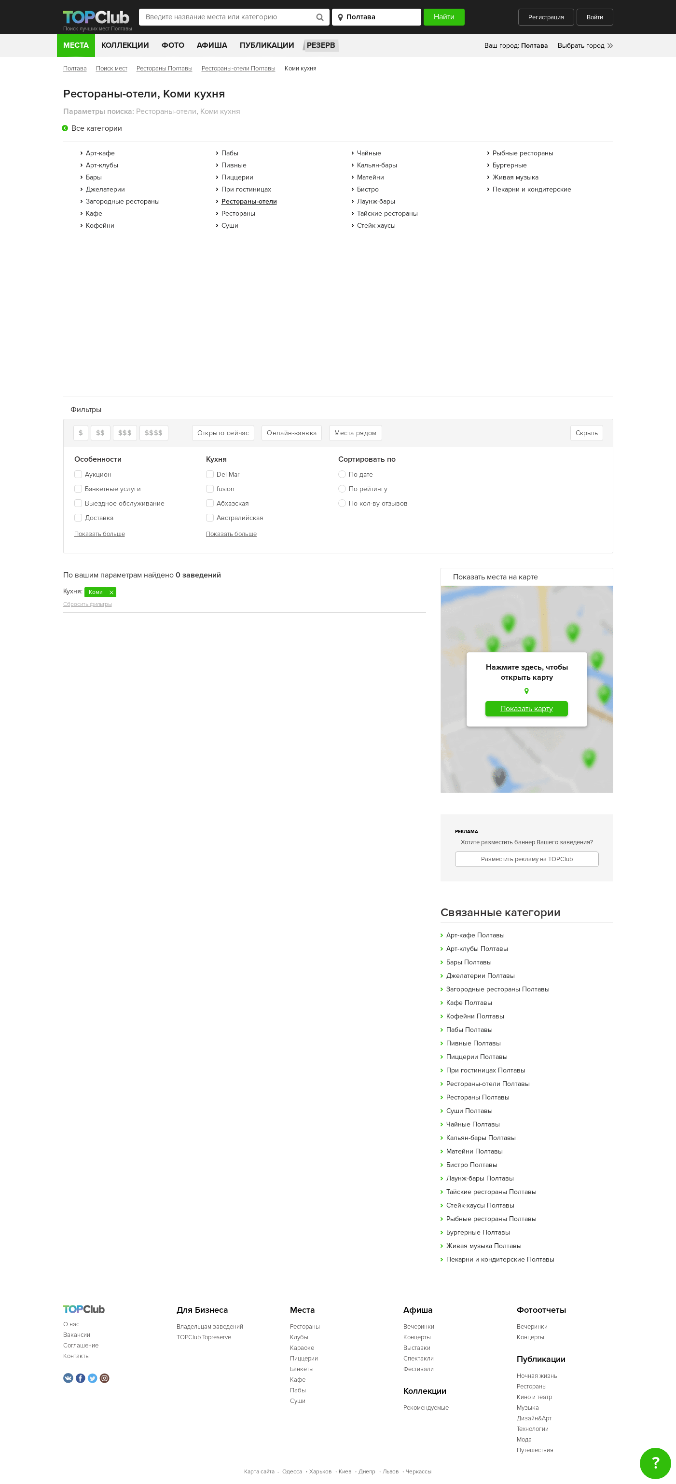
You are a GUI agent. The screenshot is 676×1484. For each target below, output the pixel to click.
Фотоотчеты (541, 1310)
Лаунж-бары (376, 201)
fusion (220, 489)
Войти (595, 17)
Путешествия (535, 1450)
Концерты (417, 1337)
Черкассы (418, 1471)
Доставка (93, 518)
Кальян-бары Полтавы (481, 1138)
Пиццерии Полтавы (477, 1057)
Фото (173, 45)
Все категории (96, 128)
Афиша (212, 45)
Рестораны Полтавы (165, 68)
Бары (94, 177)
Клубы (299, 1337)
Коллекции (125, 45)
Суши (229, 225)
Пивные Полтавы (473, 1043)
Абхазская (227, 503)
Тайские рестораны (387, 213)
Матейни (370, 177)
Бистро (368, 189)
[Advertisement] (338, 316)
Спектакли (418, 1358)
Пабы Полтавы (469, 1030)
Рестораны (238, 213)
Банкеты (302, 1369)
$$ (100, 433)
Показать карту (526, 709)
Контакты (76, 1356)
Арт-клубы (102, 165)
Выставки (416, 1348)
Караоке (302, 1348)
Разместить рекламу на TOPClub (527, 859)
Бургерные (510, 165)
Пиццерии (237, 177)
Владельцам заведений (210, 1327)
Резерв (321, 45)
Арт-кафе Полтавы (475, 935)
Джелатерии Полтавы (480, 976)
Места (76, 45)
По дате (361, 474)
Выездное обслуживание (119, 503)
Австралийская (234, 518)
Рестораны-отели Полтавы (239, 68)
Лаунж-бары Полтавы (480, 1178)
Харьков (320, 1471)
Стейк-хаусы (376, 225)
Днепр (367, 1471)
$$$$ (154, 433)
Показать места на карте (495, 577)
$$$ (125, 433)
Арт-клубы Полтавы (477, 949)
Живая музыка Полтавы (484, 1246)
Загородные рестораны (123, 201)
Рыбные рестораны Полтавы (491, 1219)
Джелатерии (105, 189)
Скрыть (587, 433)
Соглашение (80, 1345)
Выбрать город (581, 45)
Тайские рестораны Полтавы (491, 1192)
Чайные (369, 153)
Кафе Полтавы (469, 1003)
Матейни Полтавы (474, 1151)
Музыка (528, 1408)
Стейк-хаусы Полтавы (480, 1205)
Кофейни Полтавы (475, 1016)
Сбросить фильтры (87, 604)
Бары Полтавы (469, 962)
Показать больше (99, 534)
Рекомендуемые (426, 1408)
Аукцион (92, 474)
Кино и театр (534, 1397)
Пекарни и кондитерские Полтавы (500, 1259)
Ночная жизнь (537, 1376)
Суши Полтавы (469, 1111)
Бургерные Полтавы (478, 1232)
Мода (524, 1439)
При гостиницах (246, 189)
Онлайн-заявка (292, 433)
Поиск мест (111, 68)
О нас (71, 1324)
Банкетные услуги (107, 489)
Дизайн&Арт (534, 1418)
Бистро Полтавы (471, 1165)
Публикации (267, 45)
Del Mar (222, 474)
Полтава (75, 68)
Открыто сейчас (223, 433)
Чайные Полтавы (473, 1124)
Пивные (234, 165)
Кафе (94, 213)
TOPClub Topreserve (204, 1337)
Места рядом (355, 433)
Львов (391, 1471)
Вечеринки (418, 1327)
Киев (345, 1471)
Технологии (533, 1429)
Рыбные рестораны (523, 153)
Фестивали (418, 1369)
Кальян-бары (377, 165)
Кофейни (100, 225)
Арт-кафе (100, 153)
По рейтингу (368, 489)
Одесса (292, 1471)
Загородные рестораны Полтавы (498, 989)
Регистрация (546, 17)
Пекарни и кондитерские (532, 189)
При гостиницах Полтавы (485, 1070)
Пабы (229, 153)
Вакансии (76, 1335)
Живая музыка (515, 177)
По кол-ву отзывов (378, 503)
